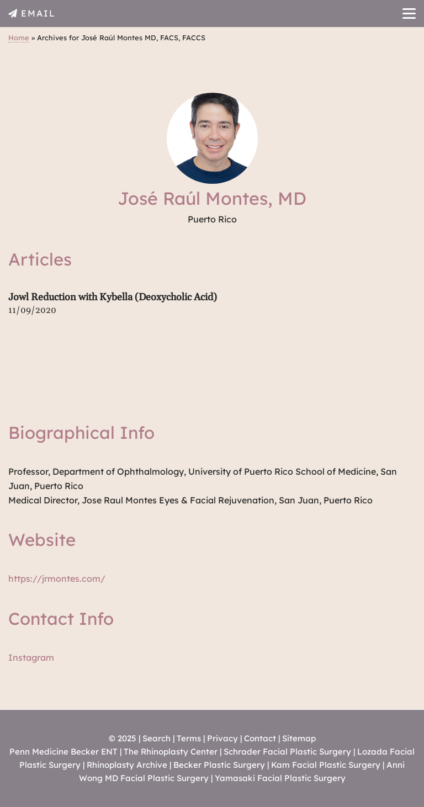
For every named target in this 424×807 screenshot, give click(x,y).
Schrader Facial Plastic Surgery (287, 751)
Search (156, 738)
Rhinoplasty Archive (127, 765)
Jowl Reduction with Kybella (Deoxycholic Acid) (112, 297)
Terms (189, 738)
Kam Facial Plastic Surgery (325, 765)
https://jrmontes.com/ (56, 578)
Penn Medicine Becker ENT (63, 751)
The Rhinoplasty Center (171, 751)
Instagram (31, 657)
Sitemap (299, 738)
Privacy (222, 738)
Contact (260, 738)
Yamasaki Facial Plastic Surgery (280, 778)
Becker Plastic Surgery (220, 765)
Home (18, 37)
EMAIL (38, 13)
